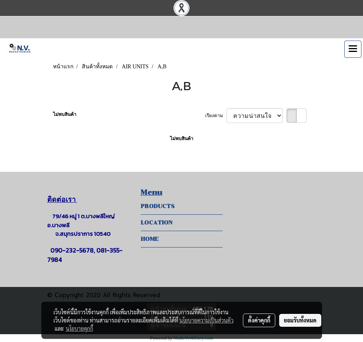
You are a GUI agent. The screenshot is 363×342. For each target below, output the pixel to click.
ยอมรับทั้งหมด (300, 320)
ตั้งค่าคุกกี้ (259, 320)
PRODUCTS (158, 206)
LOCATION (156, 222)
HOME (150, 239)
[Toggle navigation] (352, 49)
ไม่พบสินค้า (64, 114)
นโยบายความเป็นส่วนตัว (206, 320)
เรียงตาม (216, 115)
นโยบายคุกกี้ (79, 328)
